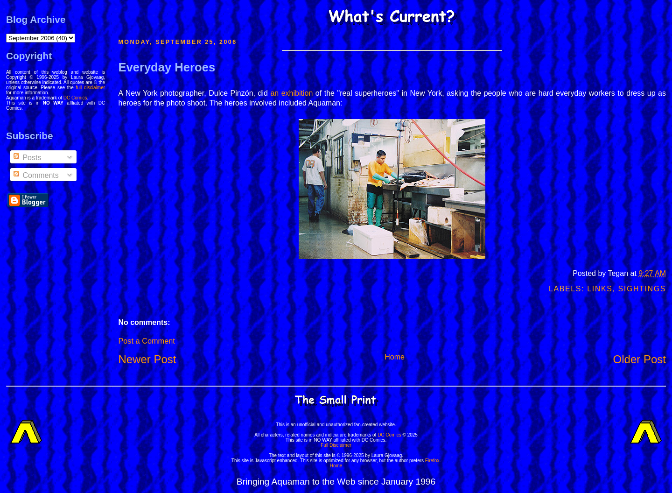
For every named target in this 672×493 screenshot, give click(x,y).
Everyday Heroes (166, 67)
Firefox (432, 460)
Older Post (639, 359)
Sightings (642, 289)
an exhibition (291, 93)
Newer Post (147, 359)
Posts (26, 158)
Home (395, 357)
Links (599, 289)
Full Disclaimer (336, 445)
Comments (35, 175)
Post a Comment (146, 341)
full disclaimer (90, 87)
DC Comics (75, 97)
